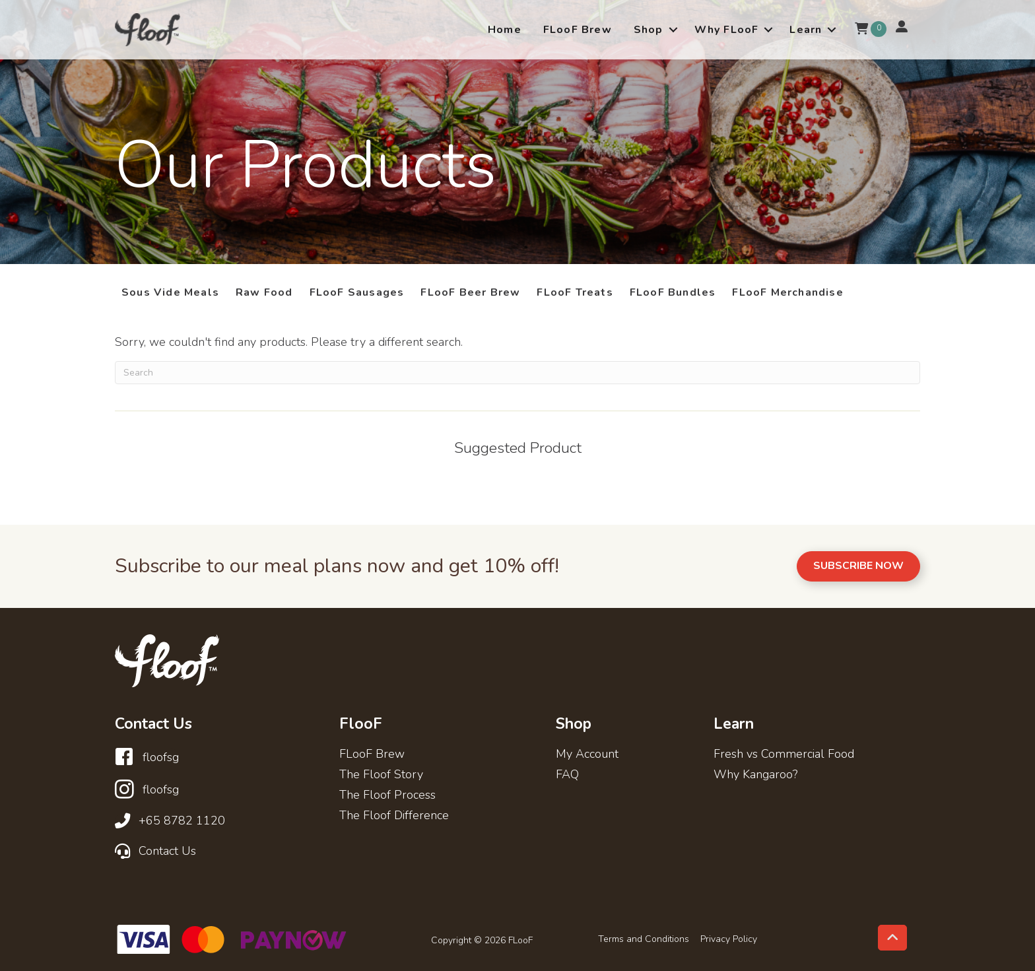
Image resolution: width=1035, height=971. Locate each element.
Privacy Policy (728, 939)
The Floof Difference (394, 816)
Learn (805, 29)
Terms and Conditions (643, 939)
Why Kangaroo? (755, 775)
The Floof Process (387, 796)
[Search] (517, 372)
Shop (648, 29)
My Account (587, 755)
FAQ (567, 775)
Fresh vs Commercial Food (784, 755)
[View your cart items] (861, 29)
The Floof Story (381, 775)
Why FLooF (726, 29)
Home (504, 29)
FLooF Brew (577, 29)
